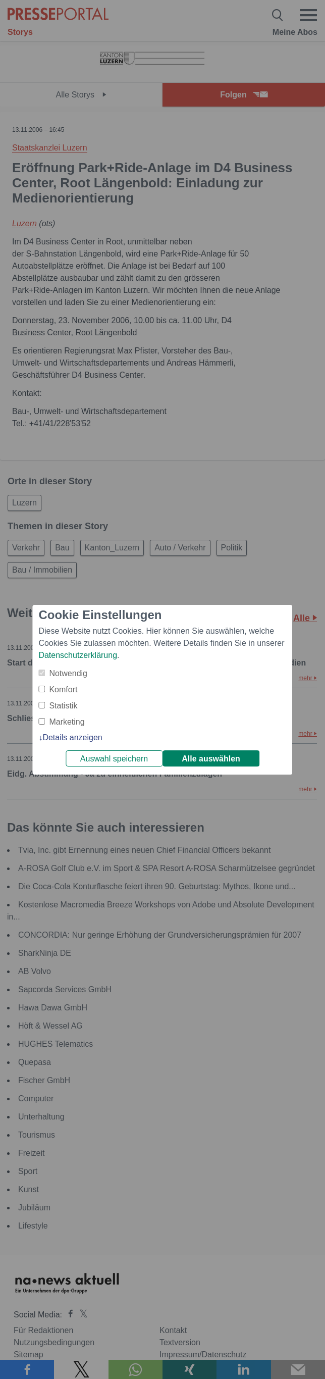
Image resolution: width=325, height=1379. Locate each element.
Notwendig (68, 673)
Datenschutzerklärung (77, 655)
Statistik (63, 705)
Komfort (63, 689)
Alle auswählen (211, 758)
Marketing (66, 722)
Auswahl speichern (114, 758)
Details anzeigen (72, 737)
